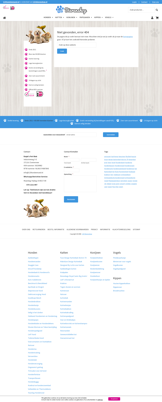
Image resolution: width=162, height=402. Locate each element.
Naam (66, 157)
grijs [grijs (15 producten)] (105, 162)
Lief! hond (32, 334)
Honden (48, 17)
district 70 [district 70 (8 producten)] (124, 159)
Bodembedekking (97, 269)
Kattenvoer (64, 290)
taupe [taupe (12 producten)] (110, 187)
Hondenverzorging (35, 363)
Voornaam (67, 163)
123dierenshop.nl (40, 2)
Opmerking (68, 174)
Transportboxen (34, 378)
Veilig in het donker (35, 312)
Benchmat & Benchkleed (37, 283)
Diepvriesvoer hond (35, 290)
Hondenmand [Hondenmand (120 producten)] (119, 166)
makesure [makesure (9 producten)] (117, 175)
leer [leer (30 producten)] (111, 175)
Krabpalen (64, 272)
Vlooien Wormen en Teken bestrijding (42, 327)
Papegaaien (86, 17)
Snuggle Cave (33, 265)
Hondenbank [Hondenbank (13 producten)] (120, 162)
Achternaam (85, 163)
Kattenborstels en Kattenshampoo (73, 323)
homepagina (128, 36)
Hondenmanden (34, 261)
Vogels (109, 17)
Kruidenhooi (95, 276)
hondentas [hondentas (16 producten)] (130, 169)
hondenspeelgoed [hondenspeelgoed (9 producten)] (119, 169)
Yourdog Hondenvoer (36, 393)
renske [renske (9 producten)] (135, 181)
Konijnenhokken (96, 258)
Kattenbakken (65, 309)
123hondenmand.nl (11, 2)
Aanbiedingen (33, 258)
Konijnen (71, 17)
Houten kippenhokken (121, 283)
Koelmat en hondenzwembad (39, 385)
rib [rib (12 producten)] (105, 184)
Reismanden (65, 331)
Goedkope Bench (34, 298)
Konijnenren (94, 265)
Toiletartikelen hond (36, 338)
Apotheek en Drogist (36, 287)
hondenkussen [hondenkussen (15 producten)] (109, 166)
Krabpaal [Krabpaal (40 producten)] (132, 172)
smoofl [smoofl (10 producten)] (122, 184)
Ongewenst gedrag (35, 367)
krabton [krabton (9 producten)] (107, 175)
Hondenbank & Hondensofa (38, 272)
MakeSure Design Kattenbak (71, 261)
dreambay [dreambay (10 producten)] (132, 159)
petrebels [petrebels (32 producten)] (123, 181)
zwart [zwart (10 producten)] (121, 187)
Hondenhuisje (33, 305)
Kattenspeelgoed (67, 316)
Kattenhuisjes (65, 305)
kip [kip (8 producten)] (113, 172)
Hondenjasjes (33, 320)
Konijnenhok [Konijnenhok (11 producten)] (123, 172)
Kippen (98, 17)
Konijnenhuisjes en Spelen (100, 280)
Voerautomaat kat (67, 338)
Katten (59, 17)
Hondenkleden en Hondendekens (41, 323)
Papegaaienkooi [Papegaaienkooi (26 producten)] (114, 181)
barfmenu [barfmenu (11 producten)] (114, 156)
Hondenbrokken (34, 301)
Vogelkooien (118, 265)
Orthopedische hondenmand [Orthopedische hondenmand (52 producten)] (114, 178)
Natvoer (31, 345)
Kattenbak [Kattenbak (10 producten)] (108, 172)
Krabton (63, 283)
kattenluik (64, 298)
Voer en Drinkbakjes (67, 320)
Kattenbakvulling (66, 312)
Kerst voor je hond (35, 396)
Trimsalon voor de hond (37, 371)
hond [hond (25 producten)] (113, 162)
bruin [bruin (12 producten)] (106, 159)
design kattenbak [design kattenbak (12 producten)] (114, 159)
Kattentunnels (65, 327)
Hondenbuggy (33, 382)
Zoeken (157, 10)
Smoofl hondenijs (35, 269)
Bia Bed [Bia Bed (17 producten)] (128, 156)
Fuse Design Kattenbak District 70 (73, 258)
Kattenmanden (66, 301)
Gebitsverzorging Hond (37, 294)
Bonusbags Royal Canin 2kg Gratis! (73, 276)
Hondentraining (34, 352)
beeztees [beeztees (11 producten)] (122, 156)
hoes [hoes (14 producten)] (109, 162)
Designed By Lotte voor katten (72, 265)
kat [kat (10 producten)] (136, 169)
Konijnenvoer (95, 272)
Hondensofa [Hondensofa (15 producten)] (108, 169)
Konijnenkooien (96, 261)
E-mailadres (69, 167)
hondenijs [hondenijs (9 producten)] (128, 162)
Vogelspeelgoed (119, 269)
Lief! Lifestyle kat (67, 280)
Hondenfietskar (34, 374)
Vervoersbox (33, 356)
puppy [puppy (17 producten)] (130, 181)
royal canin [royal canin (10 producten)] (115, 184)
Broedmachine (118, 290)
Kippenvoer (117, 287)
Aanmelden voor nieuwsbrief (54, 135)
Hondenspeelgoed (35, 331)
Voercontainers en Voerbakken (39, 341)
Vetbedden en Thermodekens (39, 389)
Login (134, 2)
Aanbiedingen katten (68, 269)
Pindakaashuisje (119, 258)
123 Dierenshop (87, 234)
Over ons (155, 2)
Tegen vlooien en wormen (70, 287)
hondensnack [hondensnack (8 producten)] (129, 166)
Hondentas (32, 349)
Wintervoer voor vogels (122, 261)
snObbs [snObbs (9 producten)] (128, 184)
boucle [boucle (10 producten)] (133, 156)
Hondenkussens (34, 309)
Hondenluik (32, 360)
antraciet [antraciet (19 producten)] (107, 156)
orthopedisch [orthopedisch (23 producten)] (125, 175)
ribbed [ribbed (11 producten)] (109, 184)
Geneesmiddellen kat (68, 334)
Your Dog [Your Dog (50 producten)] (115, 187)
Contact (144, 2)
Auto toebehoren (34, 280)
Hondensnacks (33, 276)
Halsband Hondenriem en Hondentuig (42, 316)
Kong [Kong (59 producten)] (117, 172)
